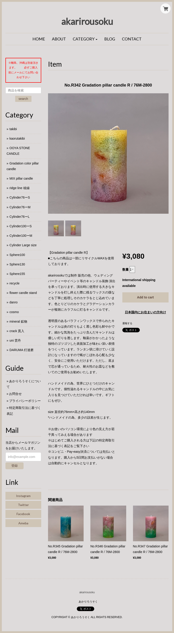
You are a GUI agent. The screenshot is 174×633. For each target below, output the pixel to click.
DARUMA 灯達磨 (22, 350)
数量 (125, 269)
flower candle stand (23, 293)
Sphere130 (17, 264)
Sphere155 (17, 274)
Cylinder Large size (23, 245)
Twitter (23, 505)
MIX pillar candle (21, 178)
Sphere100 (17, 255)
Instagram (23, 496)
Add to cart (145, 297)
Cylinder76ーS (20, 197)
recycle (14, 283)
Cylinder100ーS (21, 226)
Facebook (23, 514)
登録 (14, 465)
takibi (13, 129)
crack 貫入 (17, 331)
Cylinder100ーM (21, 235)
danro (14, 302)
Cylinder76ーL (20, 216)
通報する (127, 323)
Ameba (23, 523)
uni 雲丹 (15, 340)
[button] (85, 39)
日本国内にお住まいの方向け (145, 312)
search (23, 99)
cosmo (14, 312)
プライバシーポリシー (25, 401)
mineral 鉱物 (18, 321)
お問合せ (15, 394)
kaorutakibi (17, 138)
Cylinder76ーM (20, 207)
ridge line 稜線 (20, 188)
